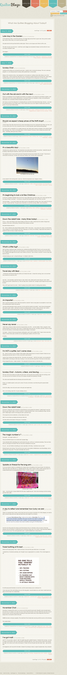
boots (33, 109)
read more (27, 54)
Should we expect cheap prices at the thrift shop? (23, 121)
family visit (37, 235)
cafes (31, 183)
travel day (45, 137)
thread (50, 654)
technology (49, 366)
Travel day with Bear (11, 271)
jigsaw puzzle (37, 424)
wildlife (44, 84)
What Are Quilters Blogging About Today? (27, 23)
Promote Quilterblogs (22, 673)
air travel (27, 261)
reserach (50, 424)
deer (42, 83)
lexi (46, 109)
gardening (44, 56)
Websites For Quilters (42, 673)
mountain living (47, 83)
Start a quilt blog (64, 13)
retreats (50, 454)
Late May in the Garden (12, 36)
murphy (49, 109)
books (31, 497)
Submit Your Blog (6, 673)
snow (50, 136)
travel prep (49, 314)
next (49, 30)
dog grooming (37, 653)
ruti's (51, 341)
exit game (46, 596)
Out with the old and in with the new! (18, 94)
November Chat (9, 608)
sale (41, 84)
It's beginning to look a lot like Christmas (19, 195)
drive (26, 627)
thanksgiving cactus (41, 627)
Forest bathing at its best (12, 547)
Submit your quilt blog (55, 13)
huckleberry (31, 397)
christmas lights (41, 261)
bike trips (32, 235)
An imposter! (8, 300)
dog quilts (42, 535)
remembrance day (47, 536)
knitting (34, 136)
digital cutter (40, 596)
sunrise (39, 185)
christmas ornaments (40, 109)
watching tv (49, 209)
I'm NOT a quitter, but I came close (17, 351)
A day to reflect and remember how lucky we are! (23, 509)
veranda (44, 57)
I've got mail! (8, 637)
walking (50, 137)
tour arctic (43, 236)
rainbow (39, 57)
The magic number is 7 (12, 435)
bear (39, 56)
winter (50, 111)
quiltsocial (45, 136)
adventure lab (25, 136)
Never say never (9, 324)
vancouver (44, 185)
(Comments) (49, 57)
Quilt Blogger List (14, 673)
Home (1, 673)
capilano (35, 261)
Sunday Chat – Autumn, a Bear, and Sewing (21, 372)
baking (30, 207)
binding (31, 653)
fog (47, 261)
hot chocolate (46, 183)
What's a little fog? (10, 247)
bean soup (42, 626)
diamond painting (37, 183)
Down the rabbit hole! (12, 407)
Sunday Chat (8, 68)
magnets (47, 235)
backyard (38, 341)
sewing (44, 397)
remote (49, 653)
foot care (47, 341)
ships (36, 185)
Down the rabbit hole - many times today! (20, 219)
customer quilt (37, 497)
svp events (43, 290)
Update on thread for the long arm (17, 465)
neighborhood (32, 111)
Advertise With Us (30, 673)
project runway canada (42, 111)
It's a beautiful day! (10, 147)
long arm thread (47, 497)
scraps (44, 314)
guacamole (48, 395)
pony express (44, 454)
